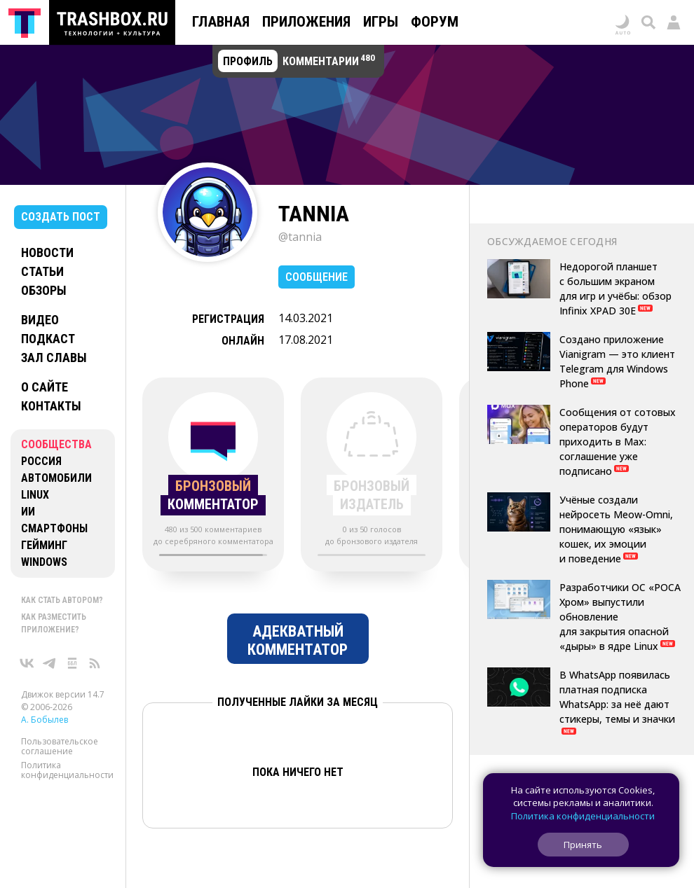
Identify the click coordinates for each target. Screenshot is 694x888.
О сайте (44, 387)
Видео (40, 319)
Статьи (42, 271)
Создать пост (60, 216)
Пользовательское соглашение (59, 746)
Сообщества (56, 444)
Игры (380, 21)
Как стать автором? (62, 600)
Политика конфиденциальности (67, 770)
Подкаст (48, 338)
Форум (434, 21)
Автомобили (56, 478)
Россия (41, 461)
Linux (35, 494)
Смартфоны (54, 528)
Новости (47, 252)
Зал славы (54, 357)
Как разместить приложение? (53, 623)
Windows (44, 562)
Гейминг (44, 545)
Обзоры (44, 290)
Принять (583, 844)
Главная (221, 21)
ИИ (28, 511)
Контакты (51, 405)
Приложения (306, 21)
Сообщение (316, 277)
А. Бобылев (44, 720)
